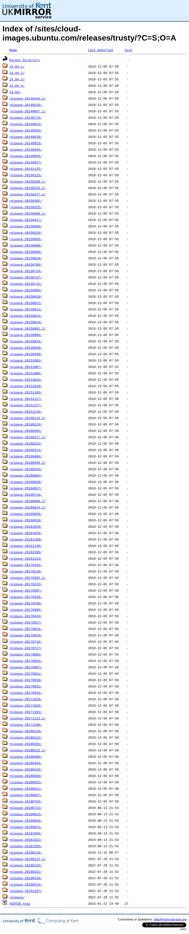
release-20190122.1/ (27, 859)
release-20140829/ (25, 136)
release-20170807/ (25, 667)
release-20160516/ (25, 469)
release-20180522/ (25, 782)
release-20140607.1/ (27, 111)
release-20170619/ (25, 629)
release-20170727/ (25, 648)
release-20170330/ (25, 603)
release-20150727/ (25, 277)
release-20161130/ (25, 545)
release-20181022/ (25, 839)
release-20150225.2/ (27, 188)
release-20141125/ (25, 168)
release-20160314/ (25, 450)
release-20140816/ (25, 130)
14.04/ (15, 92)
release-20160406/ (25, 456)
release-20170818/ (25, 680)
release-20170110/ (25, 571)
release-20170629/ (25, 635)
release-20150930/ (25, 354)
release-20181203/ (25, 846)
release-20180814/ (25, 814)
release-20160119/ (25, 424)
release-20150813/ (25, 309)
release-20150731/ (25, 283)
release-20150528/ (25, 232)
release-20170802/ (25, 654)
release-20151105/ (25, 392)
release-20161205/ (25, 552)
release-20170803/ (25, 660)
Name (13, 50)
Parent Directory (24, 60)
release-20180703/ (25, 801)
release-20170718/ (25, 641)
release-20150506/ (25, 226)
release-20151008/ (25, 373)
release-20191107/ (25, 891)
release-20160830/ (25, 513)
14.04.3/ (17, 79)
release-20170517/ (25, 622)
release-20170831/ (25, 686)
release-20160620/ (25, 482)
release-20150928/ (25, 347)
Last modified (100, 50)
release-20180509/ (25, 775)
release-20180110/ (25, 731)
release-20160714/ (25, 494)
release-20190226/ (25, 865)
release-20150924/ (25, 341)
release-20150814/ (25, 315)
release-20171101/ (25, 712)
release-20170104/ (25, 565)
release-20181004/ (25, 833)
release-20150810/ (25, 296)
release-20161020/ (25, 533)
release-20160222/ (25, 443)
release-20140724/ (25, 117)
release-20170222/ (25, 584)
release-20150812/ (25, 303)
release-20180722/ (25, 807)
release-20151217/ (25, 405)
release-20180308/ (25, 756)
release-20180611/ (25, 788)
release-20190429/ (25, 878)
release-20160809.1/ (27, 501)
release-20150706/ (25, 264)
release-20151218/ (25, 411)
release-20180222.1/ (27, 750)
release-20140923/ (25, 143)
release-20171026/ (25, 705)
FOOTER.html (20, 903)
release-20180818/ (25, 820)
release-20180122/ (25, 737)
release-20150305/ (25, 200)
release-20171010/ (25, 699)
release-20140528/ (25, 104)
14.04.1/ (17, 66)
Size (128, 50)
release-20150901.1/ (27, 328)
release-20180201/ (25, 744)
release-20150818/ (25, 322)
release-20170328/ (25, 597)
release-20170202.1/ (27, 577)
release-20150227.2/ (27, 194)
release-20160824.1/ (27, 507)
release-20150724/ (25, 271)
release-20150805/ (25, 290)
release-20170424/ (25, 616)
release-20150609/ (25, 251)
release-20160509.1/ (27, 462)
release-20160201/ (25, 430)
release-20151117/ (25, 398)
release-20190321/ (25, 871)
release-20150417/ (25, 220)
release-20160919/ (25, 520)
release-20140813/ (25, 124)
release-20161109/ (25, 539)
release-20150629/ (25, 258)
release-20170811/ (25, 673)
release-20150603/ (25, 239)
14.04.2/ (17, 73)
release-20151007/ (25, 367)
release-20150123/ (25, 175)
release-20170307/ (25, 590)
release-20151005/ (25, 360)
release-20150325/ (25, 207)
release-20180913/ (25, 827)
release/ (17, 897)
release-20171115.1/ (27, 718)
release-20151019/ (25, 386)
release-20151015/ (25, 379)
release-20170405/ (25, 609)
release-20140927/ (25, 162)
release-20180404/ (25, 763)
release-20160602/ (25, 475)
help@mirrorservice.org (170, 919)
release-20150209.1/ (27, 181)
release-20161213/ (25, 558)
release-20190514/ (25, 884)
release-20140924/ (25, 149)
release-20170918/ (25, 692)
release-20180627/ (25, 795)
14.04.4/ (17, 85)
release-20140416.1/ (27, 98)
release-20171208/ (25, 724)
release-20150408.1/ (27, 213)
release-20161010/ (25, 526)
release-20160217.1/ (27, 437)
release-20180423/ (25, 769)
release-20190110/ (25, 852)
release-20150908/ (25, 335)
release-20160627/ (25, 488)
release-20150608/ (25, 245)
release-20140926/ (25, 156)
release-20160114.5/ (27, 418)
